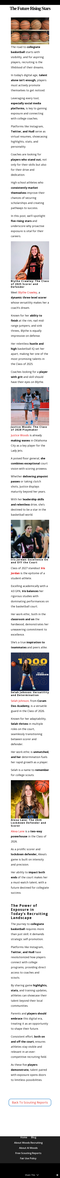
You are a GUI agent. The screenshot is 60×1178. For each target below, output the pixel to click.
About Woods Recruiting (28, 1142)
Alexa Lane (17, 831)
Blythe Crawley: (30, 262)
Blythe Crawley (27, 292)
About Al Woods (28, 1148)
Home (23, 1137)
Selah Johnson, (20, 701)
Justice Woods (20, 435)
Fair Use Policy (28, 1158)
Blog (33, 1137)
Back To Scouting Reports (30, 1102)
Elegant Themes (37, 1168)
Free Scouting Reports (28, 1153)
